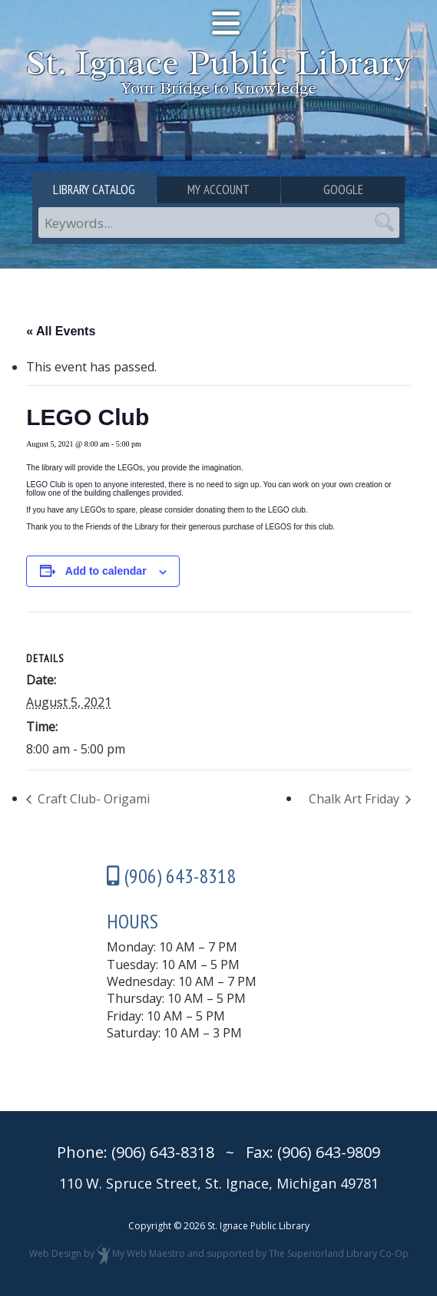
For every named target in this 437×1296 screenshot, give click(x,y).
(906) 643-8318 (162, 1152)
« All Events (60, 331)
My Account (218, 189)
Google (343, 189)
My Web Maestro (148, 1253)
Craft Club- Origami (92, 798)
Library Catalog (94, 189)
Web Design (55, 1253)
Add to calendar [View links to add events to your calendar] (106, 571)
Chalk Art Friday (355, 798)
